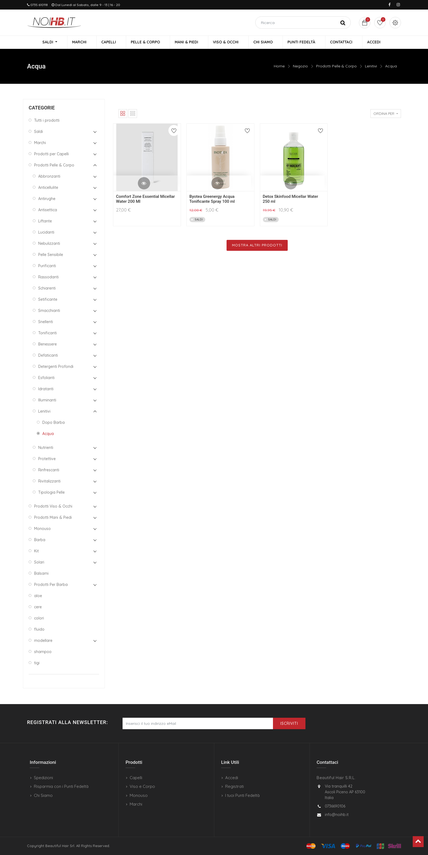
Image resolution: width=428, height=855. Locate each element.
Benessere (47, 344)
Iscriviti (289, 723)
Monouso (42, 529)
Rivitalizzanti (49, 481)
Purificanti (47, 266)
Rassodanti (48, 277)
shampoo (43, 652)
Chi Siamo (43, 795)
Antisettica (47, 210)
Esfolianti (46, 378)
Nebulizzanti (49, 244)
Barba (39, 540)
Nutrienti (45, 448)
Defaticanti (48, 355)
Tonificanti (47, 333)
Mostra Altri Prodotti (257, 246)
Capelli (136, 777)
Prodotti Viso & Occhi (53, 506)
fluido (39, 629)
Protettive (47, 459)
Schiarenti (47, 288)
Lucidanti (46, 232)
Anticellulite (48, 188)
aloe (38, 596)
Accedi (231, 777)
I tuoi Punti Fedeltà (242, 795)
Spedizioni (43, 777)
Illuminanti (47, 400)
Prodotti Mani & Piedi (53, 518)
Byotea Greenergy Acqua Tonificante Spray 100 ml (212, 200)
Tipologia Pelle (51, 492)
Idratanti (46, 389)
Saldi (38, 132)
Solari (39, 562)
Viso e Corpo (142, 786)
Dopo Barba (53, 423)
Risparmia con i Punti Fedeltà (61, 786)
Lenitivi (371, 66)
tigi (37, 663)
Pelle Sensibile (50, 255)
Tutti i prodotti (47, 120)
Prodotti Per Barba (51, 585)
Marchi (40, 143)
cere (38, 607)
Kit (36, 551)
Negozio (300, 66)
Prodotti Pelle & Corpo (336, 66)
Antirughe (46, 199)
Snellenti (45, 322)
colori (39, 618)
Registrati (234, 786)
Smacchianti (49, 311)
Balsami (41, 573)
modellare (43, 641)
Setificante (47, 299)
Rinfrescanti (48, 470)
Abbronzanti (49, 176)
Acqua (391, 66)
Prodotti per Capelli (51, 154)
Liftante (45, 221)
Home (279, 66)
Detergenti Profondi (55, 367)
